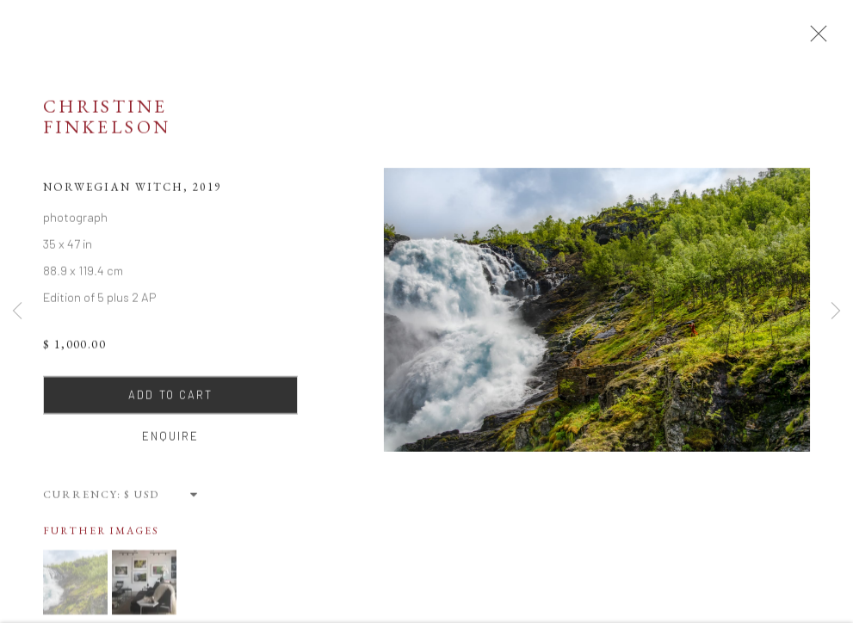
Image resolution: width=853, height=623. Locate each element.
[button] (75, 586)
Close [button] (815, 39)
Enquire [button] (171, 440)
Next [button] (836, 312)
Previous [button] (17, 312)
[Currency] (162, 498)
